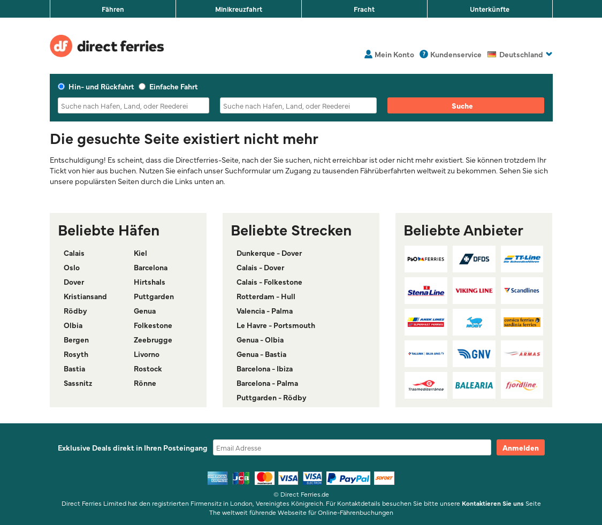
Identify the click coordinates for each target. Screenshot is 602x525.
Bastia (74, 368)
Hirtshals (149, 281)
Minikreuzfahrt (238, 8)
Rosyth (76, 353)
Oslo (72, 267)
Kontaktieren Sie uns (493, 503)
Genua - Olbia (260, 339)
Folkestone (153, 324)
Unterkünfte (489, 8)
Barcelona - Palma (267, 382)
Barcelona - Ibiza (265, 368)
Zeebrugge (153, 339)
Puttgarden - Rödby (272, 397)
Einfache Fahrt (168, 86)
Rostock (148, 368)
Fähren (113, 8)
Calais (74, 252)
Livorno (146, 353)
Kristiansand (85, 296)
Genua (145, 310)
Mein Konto (394, 54)
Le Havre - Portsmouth (276, 324)
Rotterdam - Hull (266, 296)
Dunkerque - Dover (269, 252)
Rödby (75, 310)
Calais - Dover (260, 267)
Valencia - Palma (265, 310)
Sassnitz (78, 382)
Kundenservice (456, 54)
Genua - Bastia (261, 353)
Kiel (140, 252)
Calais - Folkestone (269, 281)
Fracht (364, 8)
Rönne (145, 382)
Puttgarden (154, 296)
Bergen (76, 339)
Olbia (73, 324)
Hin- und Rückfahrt (96, 86)
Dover (74, 281)
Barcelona (150, 267)
